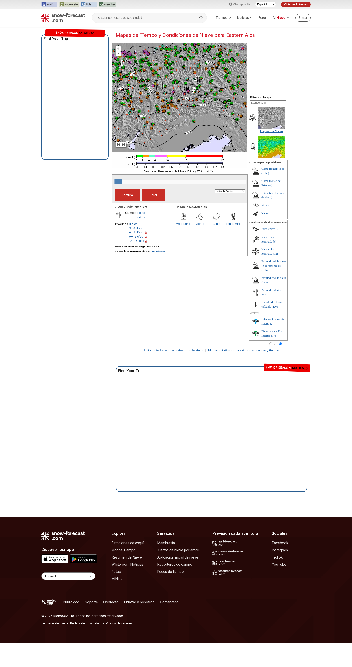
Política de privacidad (85, 647)
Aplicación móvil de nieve (177, 581)
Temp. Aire (233, 247)
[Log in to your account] (303, 18)
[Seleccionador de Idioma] (265, 4)
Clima (216, 247)
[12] (275, 277)
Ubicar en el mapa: (261, 121)
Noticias (244, 17)
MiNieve (118, 602)
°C (274, 368)
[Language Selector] (68, 600)
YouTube (279, 588)
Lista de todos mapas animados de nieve (173, 374)
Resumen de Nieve (126, 581)
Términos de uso (53, 647)
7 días (140, 241)
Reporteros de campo (174, 588)
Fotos (263, 17)
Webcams (183, 247)
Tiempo (223, 17)
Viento (199, 247)
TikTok (277, 581)
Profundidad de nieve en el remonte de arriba (273, 289)
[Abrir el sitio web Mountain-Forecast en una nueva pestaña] (69, 4)
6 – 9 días (135, 256)
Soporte (91, 626)
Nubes (265, 237)
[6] (274, 265)
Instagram (280, 574)
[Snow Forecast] (63, 17)
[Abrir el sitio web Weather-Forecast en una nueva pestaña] (107, 4)
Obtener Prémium (296, 4)
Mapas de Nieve (271, 155)
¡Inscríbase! (158, 274)
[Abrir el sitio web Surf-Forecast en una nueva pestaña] (49, 4)
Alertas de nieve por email (178, 574)
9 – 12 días (136, 260)
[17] (273, 359)
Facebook (280, 566)
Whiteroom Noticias (127, 588)
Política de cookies (119, 647)
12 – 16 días (136, 264)
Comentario (169, 626)
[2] (271, 347)
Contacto (111, 626)
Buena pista (268, 252)
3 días (140, 236)
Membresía (166, 566)
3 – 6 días (135, 252)
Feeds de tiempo (170, 595)
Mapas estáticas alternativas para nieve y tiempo (243, 374)
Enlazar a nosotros (139, 626)
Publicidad (71, 626)
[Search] (202, 18)
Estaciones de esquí (127, 566)
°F (284, 368)
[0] (277, 252)
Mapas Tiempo (123, 574)
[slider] (118, 205)
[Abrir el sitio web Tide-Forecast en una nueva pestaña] (89, 4)
